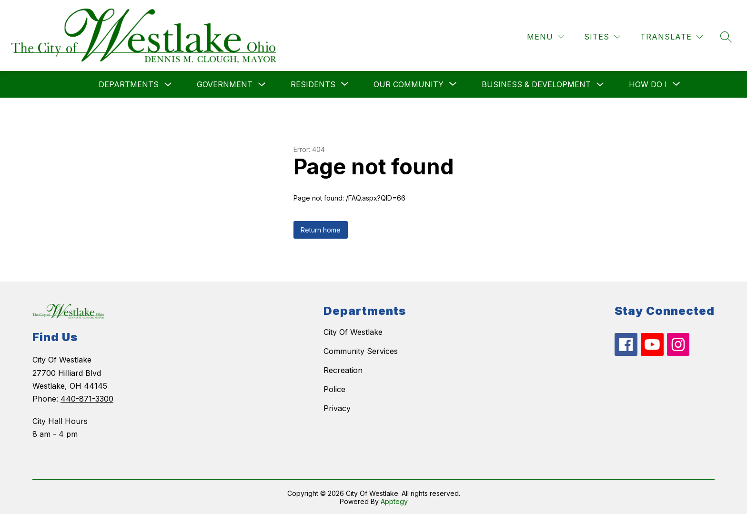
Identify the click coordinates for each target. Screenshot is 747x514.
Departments (129, 83)
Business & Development (536, 83)
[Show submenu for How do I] (648, 83)
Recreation (343, 369)
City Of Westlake (353, 331)
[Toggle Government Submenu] (262, 83)
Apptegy (394, 500)
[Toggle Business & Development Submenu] (600, 83)
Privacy (337, 407)
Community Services (360, 350)
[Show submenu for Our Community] (409, 83)
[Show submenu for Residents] (313, 83)
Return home (321, 229)
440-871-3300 (87, 398)
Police (334, 388)
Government (224, 83)
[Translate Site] (671, 36)
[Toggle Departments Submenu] (168, 83)
